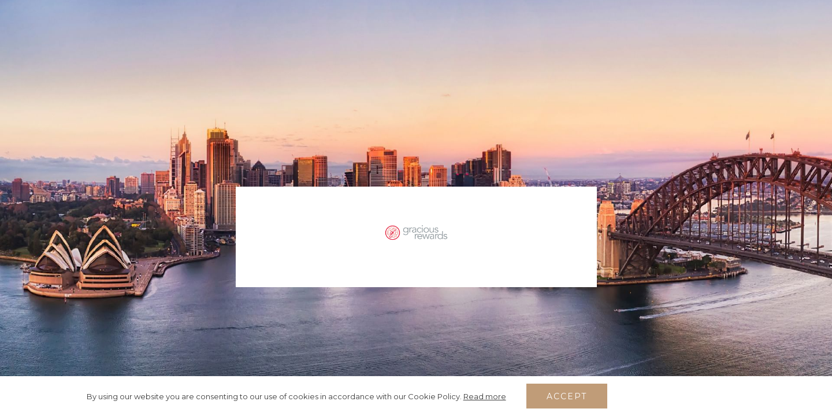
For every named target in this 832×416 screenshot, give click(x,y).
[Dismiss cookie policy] (741, 396)
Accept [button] (567, 396)
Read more (484, 396)
